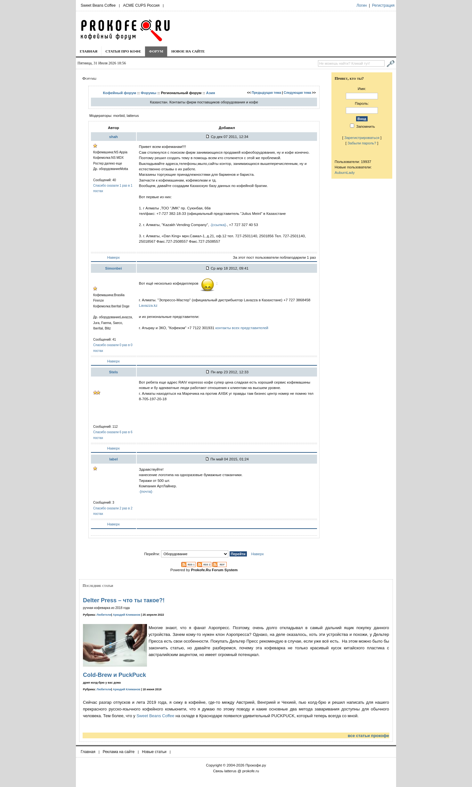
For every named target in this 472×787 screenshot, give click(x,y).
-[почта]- (146, 491)
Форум (156, 51)
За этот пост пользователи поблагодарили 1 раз (274, 257)
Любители (104, 614)
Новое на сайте (188, 51)
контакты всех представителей (241, 328)
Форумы (149, 93)
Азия (210, 93)
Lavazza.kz (148, 305)
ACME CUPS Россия (141, 5)
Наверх (113, 257)
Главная (88, 51)
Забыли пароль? (361, 143)
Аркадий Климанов (126, 614)
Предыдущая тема (266, 92)
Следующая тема (297, 92)
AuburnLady (345, 172)
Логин (361, 5)
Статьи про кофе (123, 51)
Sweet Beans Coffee (98, 5)
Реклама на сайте (119, 752)
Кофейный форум (119, 93)
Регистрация (383, 5)
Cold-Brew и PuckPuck (114, 675)
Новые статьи (154, 752)
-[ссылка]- (218, 225)
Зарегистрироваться (361, 137)
